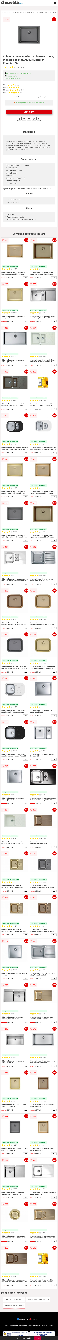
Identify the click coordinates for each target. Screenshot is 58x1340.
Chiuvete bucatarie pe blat (14, 1306)
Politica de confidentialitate (29, 1326)
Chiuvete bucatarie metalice (38, 1299)
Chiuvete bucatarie (17, 12)
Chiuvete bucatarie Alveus (47, 12)
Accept (37, 1338)
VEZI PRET (29, 111)
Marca (6, 12)
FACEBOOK (22, 1319)
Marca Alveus (31, 12)
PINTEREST (34, 1319)
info (26, 277)
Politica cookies (47, 1326)
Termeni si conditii (11, 1326)
